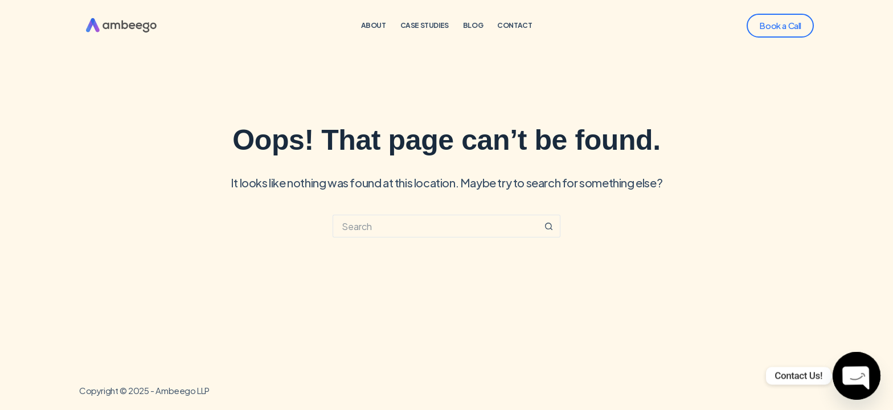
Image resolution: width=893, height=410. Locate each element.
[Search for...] (435, 226)
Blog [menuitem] (473, 25)
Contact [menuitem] (514, 25)
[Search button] (549, 226)
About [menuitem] (373, 25)
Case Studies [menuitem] (424, 25)
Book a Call (780, 25)
